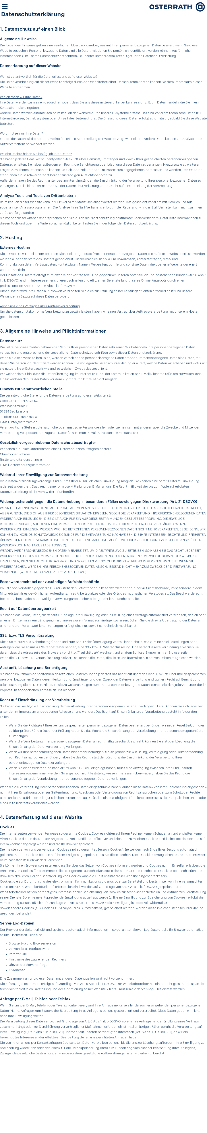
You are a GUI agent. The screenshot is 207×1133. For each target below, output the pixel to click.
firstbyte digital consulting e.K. (22, 459)
